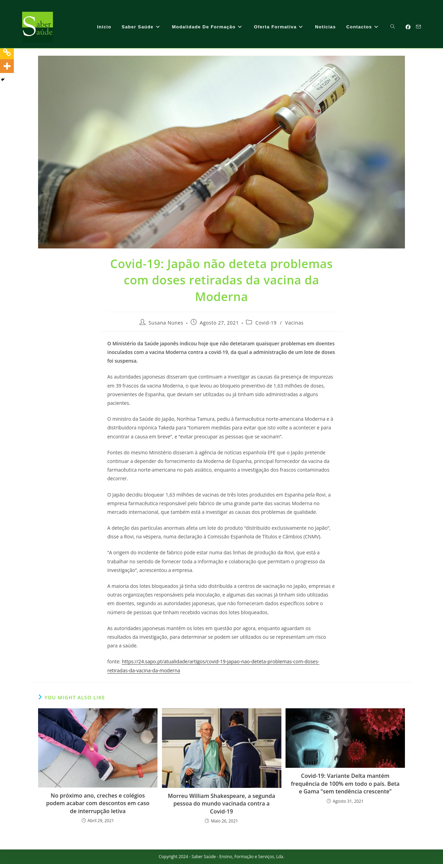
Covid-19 (266, 322)
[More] (7, 66)
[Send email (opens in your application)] (418, 26)
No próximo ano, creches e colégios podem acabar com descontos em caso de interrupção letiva (98, 803)
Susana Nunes (165, 322)
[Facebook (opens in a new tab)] (408, 27)
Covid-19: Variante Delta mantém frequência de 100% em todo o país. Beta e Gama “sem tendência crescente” (345, 783)
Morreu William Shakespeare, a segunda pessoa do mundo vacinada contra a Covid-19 (221, 803)
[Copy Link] (7, 52)
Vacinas (294, 322)
